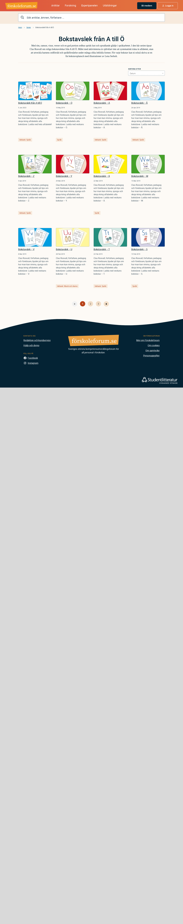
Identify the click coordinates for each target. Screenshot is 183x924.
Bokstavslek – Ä (102, 102)
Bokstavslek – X (102, 176)
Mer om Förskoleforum (148, 340)
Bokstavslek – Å (139, 102)
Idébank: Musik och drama (67, 286)
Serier (28, 27)
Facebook (33, 357)
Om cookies (154, 345)
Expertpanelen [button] (89, 5)
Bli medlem (147, 5)
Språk (59, 140)
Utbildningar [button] (110, 5)
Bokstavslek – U (64, 249)
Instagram (33, 363)
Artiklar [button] (55, 5)
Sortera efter (134, 69)
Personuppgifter (151, 355)
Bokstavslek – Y (64, 176)
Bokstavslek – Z (26, 176)
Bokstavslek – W (139, 176)
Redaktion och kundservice (37, 340)
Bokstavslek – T (102, 249)
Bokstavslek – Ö (64, 102)
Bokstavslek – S (139, 249)
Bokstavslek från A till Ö (30, 102)
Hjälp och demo (31, 345)
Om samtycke (152, 350)
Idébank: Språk (25, 140)
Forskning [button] (70, 5)
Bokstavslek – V (26, 249)
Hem (20, 27)
